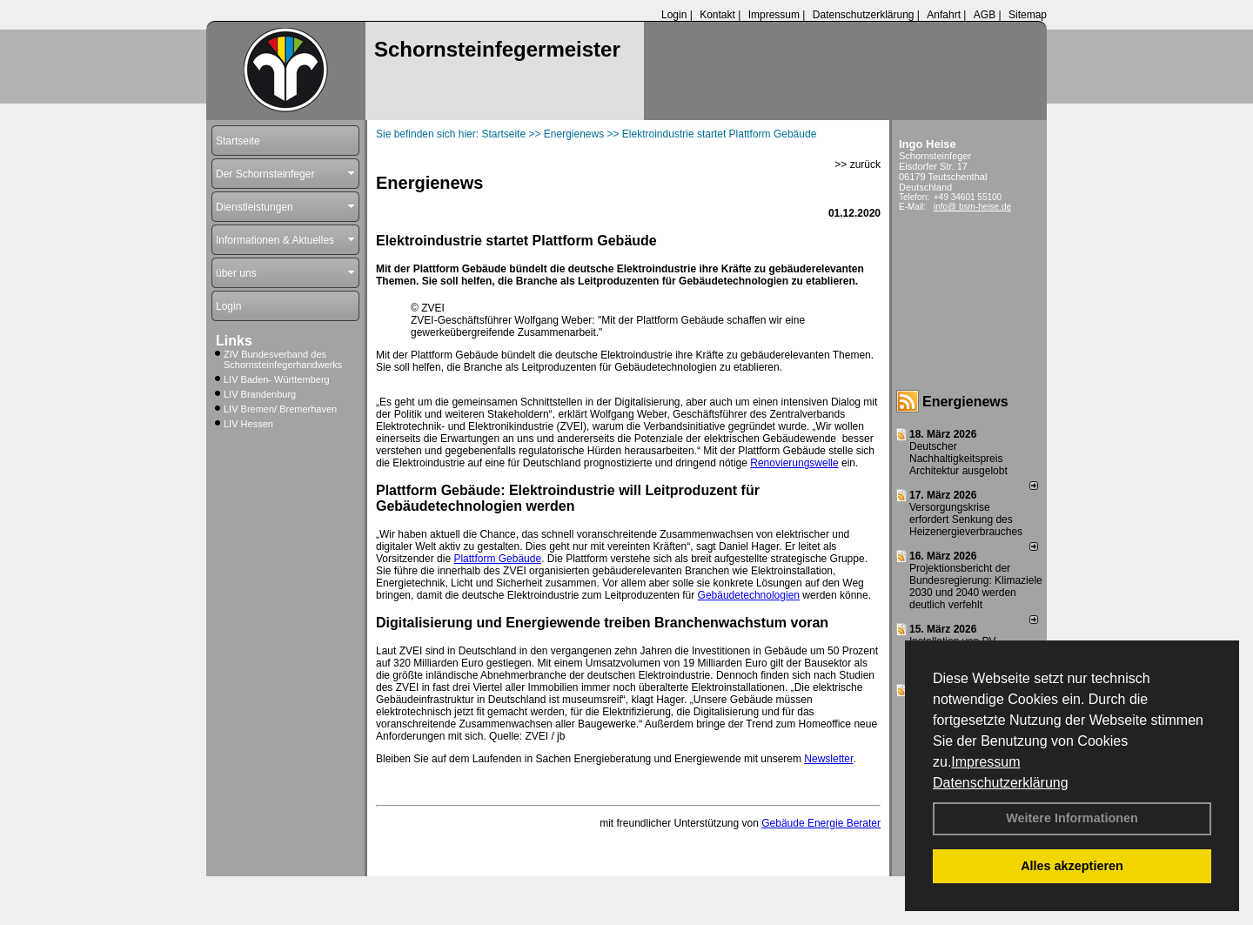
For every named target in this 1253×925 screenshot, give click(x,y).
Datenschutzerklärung (1001, 782)
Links (234, 340)
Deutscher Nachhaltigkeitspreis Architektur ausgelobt (958, 458)
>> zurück (857, 164)
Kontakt (717, 15)
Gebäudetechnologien (749, 595)
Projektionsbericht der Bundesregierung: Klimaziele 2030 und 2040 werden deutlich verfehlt (975, 586)
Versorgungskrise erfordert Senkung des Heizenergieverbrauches (965, 519)
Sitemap (1027, 15)
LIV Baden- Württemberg (277, 379)
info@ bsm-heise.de (972, 206)
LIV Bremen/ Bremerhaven (280, 409)
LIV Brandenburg (260, 394)
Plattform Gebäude (497, 559)
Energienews (965, 401)
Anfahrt (944, 15)
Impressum (985, 761)
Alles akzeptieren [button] (1072, 866)
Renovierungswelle (794, 463)
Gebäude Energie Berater (821, 823)
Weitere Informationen (1072, 818)
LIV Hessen (248, 424)
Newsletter (828, 759)
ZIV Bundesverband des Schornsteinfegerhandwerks (283, 359)
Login (674, 15)
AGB (984, 15)
